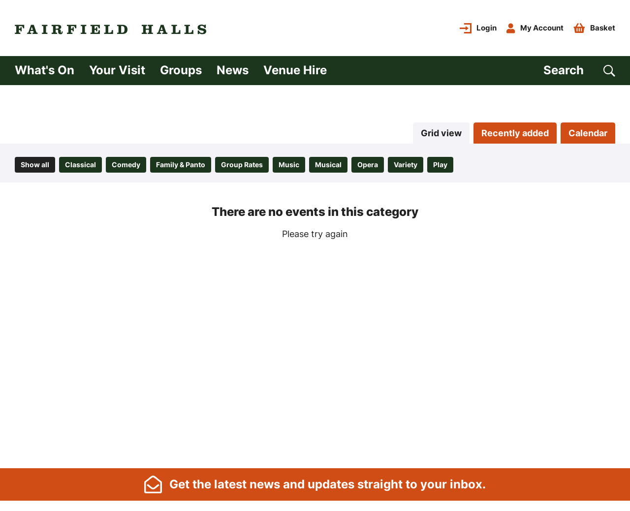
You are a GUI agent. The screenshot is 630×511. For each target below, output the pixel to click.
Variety (405, 164)
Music (289, 164)
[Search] (579, 70)
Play (440, 164)
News (233, 70)
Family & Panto (180, 164)
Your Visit (117, 70)
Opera (367, 164)
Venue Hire (295, 70)
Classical (80, 164)
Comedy (126, 164)
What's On (44, 70)
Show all (35, 164)
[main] (315, 275)
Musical (328, 164)
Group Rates (242, 164)
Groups (181, 70)
